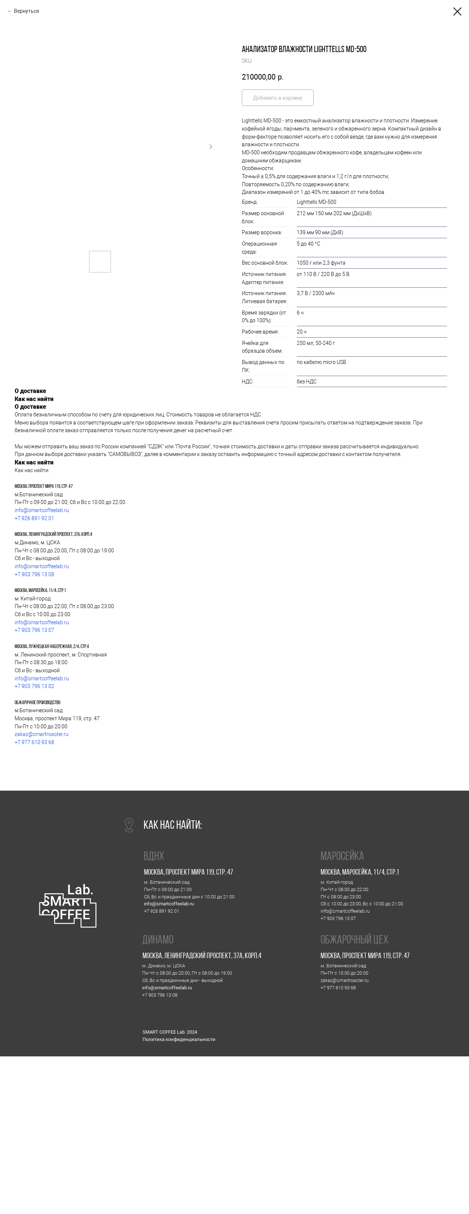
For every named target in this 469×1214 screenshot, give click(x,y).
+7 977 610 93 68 (34, 742)
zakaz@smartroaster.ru (42, 734)
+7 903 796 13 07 (34, 630)
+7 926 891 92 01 (34, 518)
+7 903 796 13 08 (34, 574)
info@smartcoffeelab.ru (42, 510)
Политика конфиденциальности (179, 1039)
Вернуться (26, 11)
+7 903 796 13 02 (34, 686)
